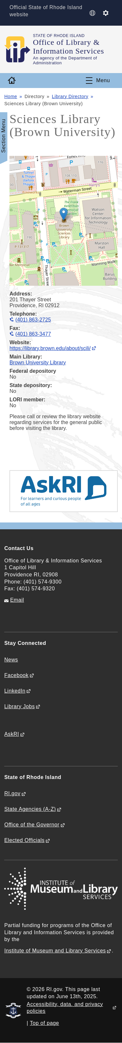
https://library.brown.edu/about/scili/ (50, 348)
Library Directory (70, 96)
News (11, 659)
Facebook (16, 675)
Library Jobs (19, 706)
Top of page (44, 1023)
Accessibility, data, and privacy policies (65, 1007)
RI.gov (12, 793)
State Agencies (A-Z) (30, 809)
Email (17, 600)
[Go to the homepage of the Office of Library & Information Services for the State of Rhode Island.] (18, 49)
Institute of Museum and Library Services (55, 950)
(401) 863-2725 (33, 319)
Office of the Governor (31, 824)
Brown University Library (37, 362)
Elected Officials (24, 840)
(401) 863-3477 (33, 334)
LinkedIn (14, 691)
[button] (64, 214)
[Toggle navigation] (98, 80)
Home (10, 96)
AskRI (11, 734)
